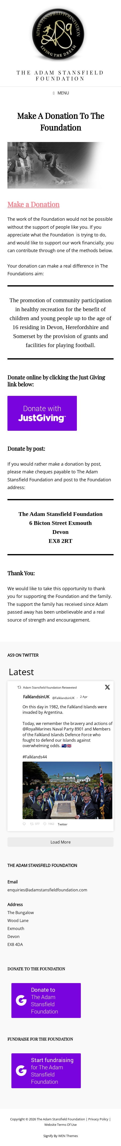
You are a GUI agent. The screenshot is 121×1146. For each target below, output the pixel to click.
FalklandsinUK (36, 697)
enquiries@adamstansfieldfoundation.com (47, 890)
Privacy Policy (98, 1119)
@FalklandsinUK (63, 698)
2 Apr (84, 697)
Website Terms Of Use (60, 1124)
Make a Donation (33, 204)
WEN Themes (68, 1136)
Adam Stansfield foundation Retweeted (50, 687)
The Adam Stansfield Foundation (61, 75)
